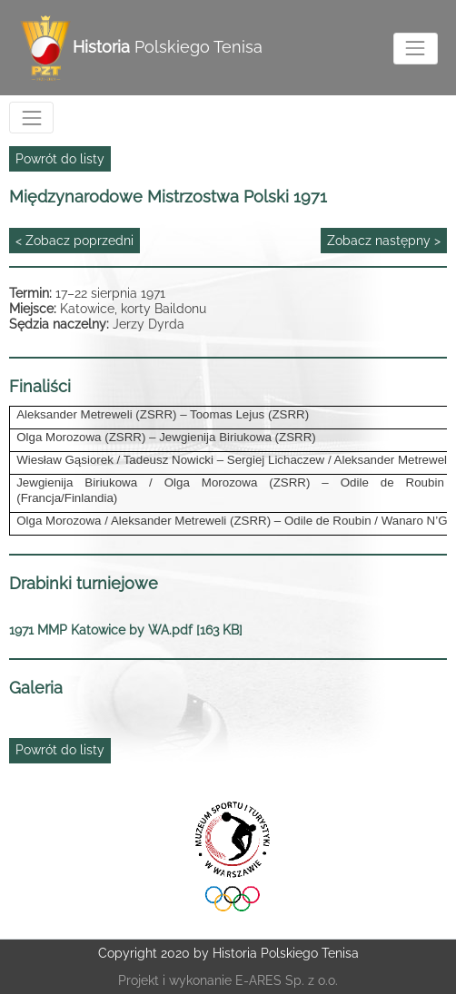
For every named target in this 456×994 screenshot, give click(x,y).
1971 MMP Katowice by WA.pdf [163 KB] (126, 630)
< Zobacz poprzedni (74, 240)
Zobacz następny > (384, 240)
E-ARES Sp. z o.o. (286, 980)
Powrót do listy (59, 159)
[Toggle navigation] (415, 48)
